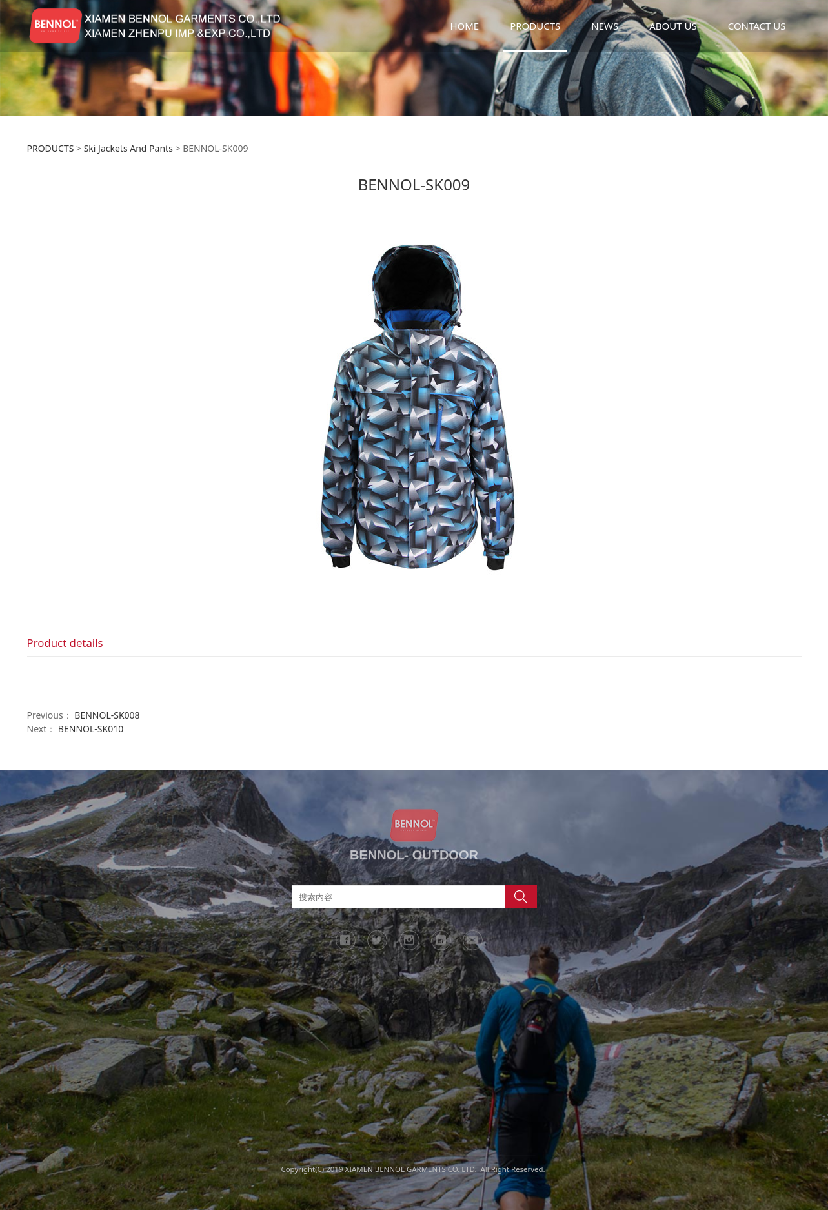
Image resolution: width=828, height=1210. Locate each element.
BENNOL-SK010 (90, 729)
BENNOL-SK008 (106, 715)
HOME (464, 25)
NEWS (604, 25)
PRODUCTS (535, 25)
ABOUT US (672, 25)
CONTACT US (757, 25)
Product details (65, 642)
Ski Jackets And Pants (128, 148)
